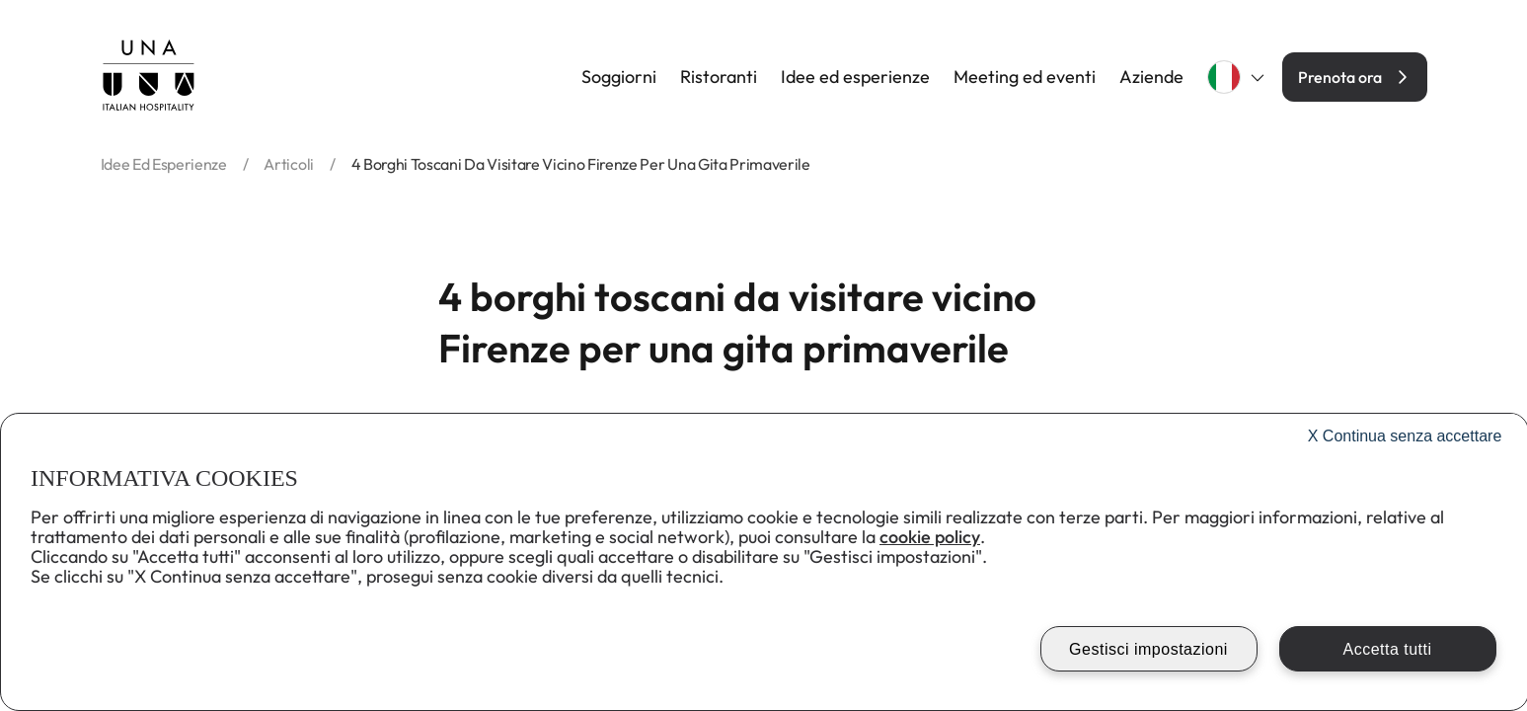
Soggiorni (618, 77)
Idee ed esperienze (855, 77)
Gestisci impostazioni (1148, 649)
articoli (288, 164)
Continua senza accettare (1405, 436)
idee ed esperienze (164, 164)
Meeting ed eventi (1025, 77)
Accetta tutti (1386, 649)
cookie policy (929, 536)
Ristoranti (718, 77)
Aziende (1151, 77)
